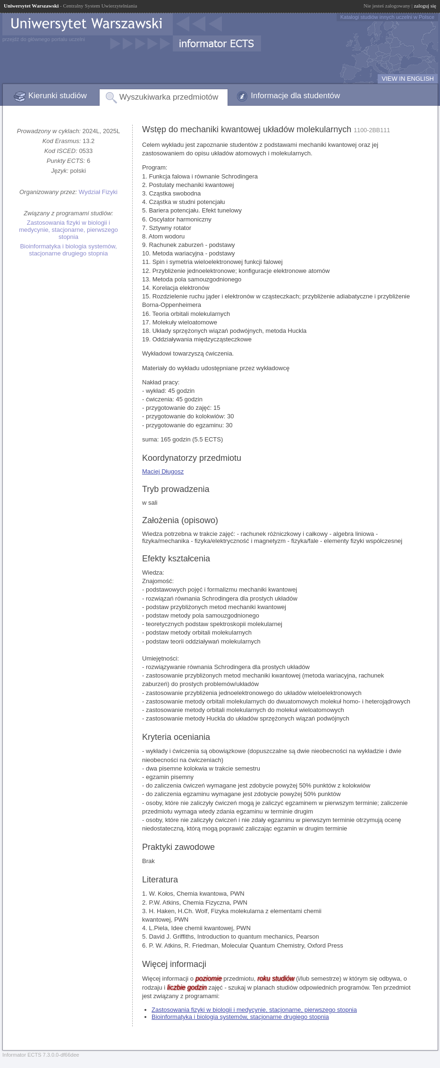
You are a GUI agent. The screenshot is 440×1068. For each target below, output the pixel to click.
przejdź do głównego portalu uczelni (43, 39)
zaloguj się (425, 5)
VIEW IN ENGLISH (407, 78)
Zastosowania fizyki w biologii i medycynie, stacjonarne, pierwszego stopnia (68, 229)
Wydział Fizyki (98, 191)
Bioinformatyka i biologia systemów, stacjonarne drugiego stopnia (68, 250)
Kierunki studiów (57, 95)
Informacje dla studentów (295, 95)
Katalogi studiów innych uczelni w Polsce (387, 17)
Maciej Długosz (163, 471)
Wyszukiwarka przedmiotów (169, 97)
